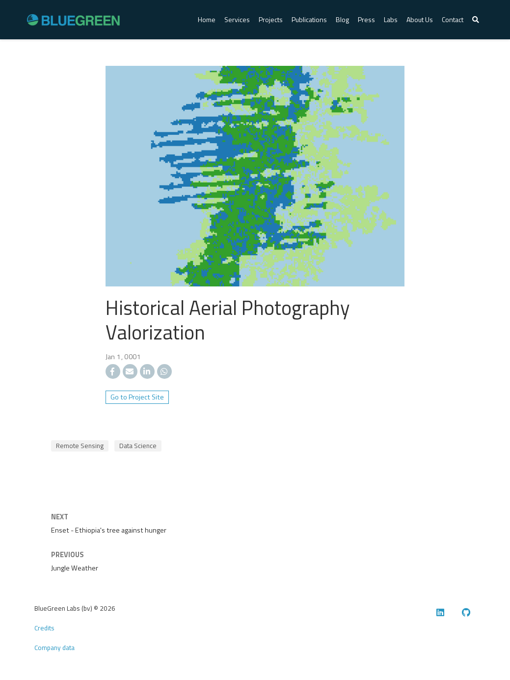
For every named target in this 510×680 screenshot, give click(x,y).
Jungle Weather (74, 568)
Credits (44, 628)
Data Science (138, 446)
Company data (54, 647)
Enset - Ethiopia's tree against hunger (108, 530)
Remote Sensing (80, 446)
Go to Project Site (137, 397)
